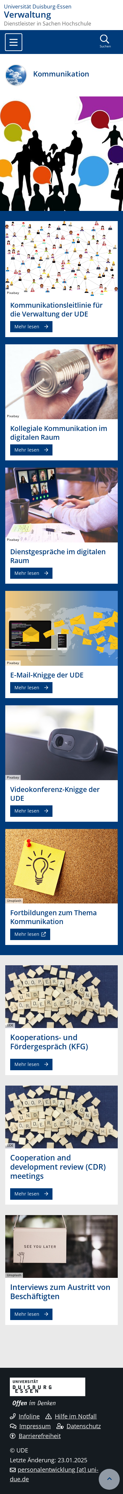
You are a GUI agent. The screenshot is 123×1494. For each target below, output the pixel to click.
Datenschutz (78, 1426)
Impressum (30, 1426)
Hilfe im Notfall (71, 1416)
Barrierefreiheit (35, 1436)
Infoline (25, 1416)
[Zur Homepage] (61, 6)
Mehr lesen (26, 326)
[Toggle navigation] (13, 42)
